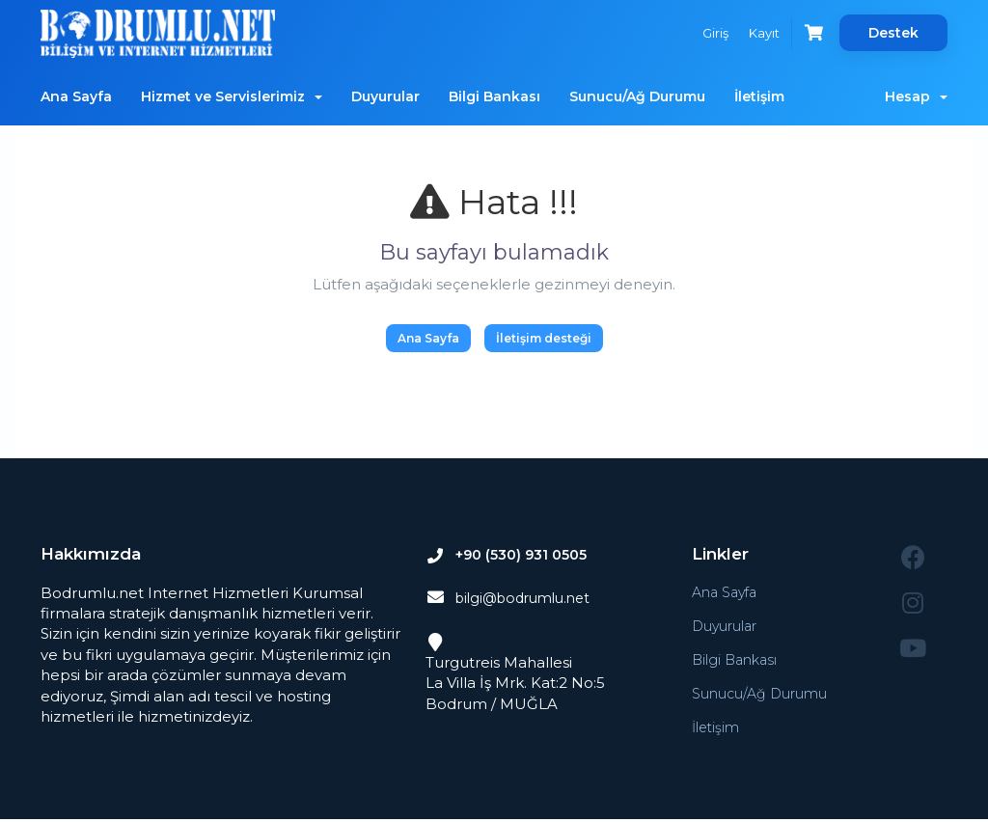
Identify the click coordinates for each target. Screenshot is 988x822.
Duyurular (385, 96)
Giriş (707, 33)
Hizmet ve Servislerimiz (231, 96)
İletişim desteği (543, 338)
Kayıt (758, 33)
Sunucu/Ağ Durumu (637, 96)
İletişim (759, 96)
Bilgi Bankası (494, 96)
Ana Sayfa (76, 96)
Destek (893, 32)
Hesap (916, 96)
